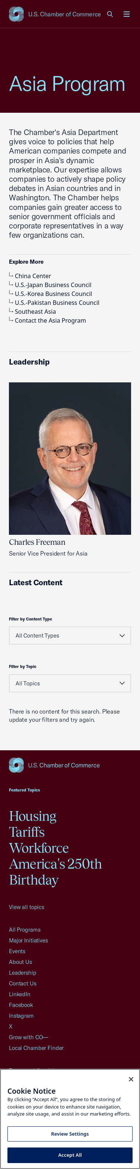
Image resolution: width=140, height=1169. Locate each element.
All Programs (24, 929)
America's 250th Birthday (55, 872)
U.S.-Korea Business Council (50, 294)
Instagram (21, 1015)
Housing (32, 816)
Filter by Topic (22, 666)
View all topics (26, 906)
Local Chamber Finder (36, 1047)
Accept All (70, 1155)
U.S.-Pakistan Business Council (54, 303)
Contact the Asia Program (47, 320)
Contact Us (22, 983)
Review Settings (70, 1133)
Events (17, 951)
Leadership (22, 972)
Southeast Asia (32, 311)
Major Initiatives (28, 940)
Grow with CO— (28, 1037)
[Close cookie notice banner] (131, 1079)
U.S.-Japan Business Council (50, 285)
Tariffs (27, 832)
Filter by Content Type (30, 619)
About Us (20, 961)
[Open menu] (126, 14)
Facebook (21, 1004)
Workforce (39, 848)
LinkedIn (19, 994)
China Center (30, 276)
